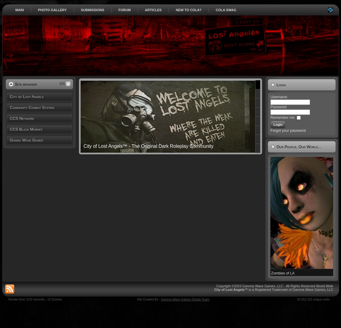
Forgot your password (288, 130)
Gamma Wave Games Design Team (185, 299)
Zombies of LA (282, 273)
